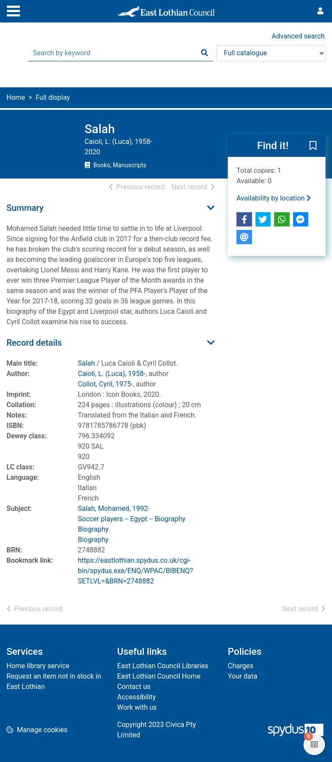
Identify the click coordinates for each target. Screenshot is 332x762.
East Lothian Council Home (159, 676)
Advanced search (298, 36)
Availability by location (273, 198)
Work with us (137, 707)
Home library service (38, 666)
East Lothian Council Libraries (162, 666)
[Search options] (271, 53)
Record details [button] (34, 343)
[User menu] (320, 11)
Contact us (133, 686)
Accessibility (136, 697)
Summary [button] (25, 208)
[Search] (204, 53)
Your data (242, 676)
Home (15, 97)
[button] (313, 146)
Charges (240, 666)
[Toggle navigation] (13, 9)
